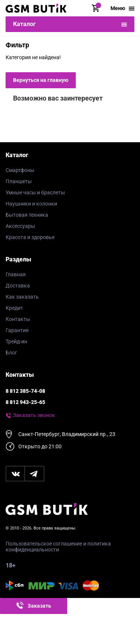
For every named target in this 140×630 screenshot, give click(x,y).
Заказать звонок (34, 415)
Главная (16, 274)
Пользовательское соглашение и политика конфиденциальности (58, 547)
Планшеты (19, 181)
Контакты (18, 319)
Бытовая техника (27, 215)
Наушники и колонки (31, 204)
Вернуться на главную (40, 80)
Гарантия (17, 330)
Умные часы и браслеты (35, 192)
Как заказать (22, 297)
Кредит (14, 308)
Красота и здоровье (30, 237)
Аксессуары (20, 226)
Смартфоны (20, 170)
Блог (11, 353)
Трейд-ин (16, 341)
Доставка (18, 286)
